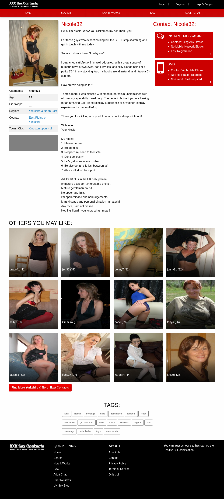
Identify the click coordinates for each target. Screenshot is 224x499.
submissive (85, 431)
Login (160, 4)
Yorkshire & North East (43, 110)
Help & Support (203, 4)
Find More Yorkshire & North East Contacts (40, 387)
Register (178, 4)
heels (101, 422)
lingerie (137, 422)
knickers (124, 422)
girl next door (86, 422)
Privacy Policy (117, 463)
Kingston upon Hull (40, 128)
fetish (143, 414)
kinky (112, 422)
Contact (113, 457)
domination (116, 414)
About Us (114, 452)
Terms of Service (119, 468)
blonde (77, 414)
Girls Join (114, 474)
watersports (112, 431)
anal (66, 414)
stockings (69, 431)
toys (98, 431)
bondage (90, 414)
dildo (102, 414)
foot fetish (69, 422)
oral (148, 422)
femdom (131, 414)
